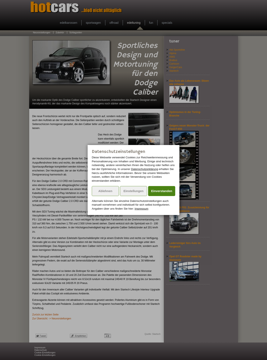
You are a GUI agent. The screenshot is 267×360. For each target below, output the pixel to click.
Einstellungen (133, 191)
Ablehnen (105, 191)
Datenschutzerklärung (144, 169)
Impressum (141, 208)
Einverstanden (161, 191)
